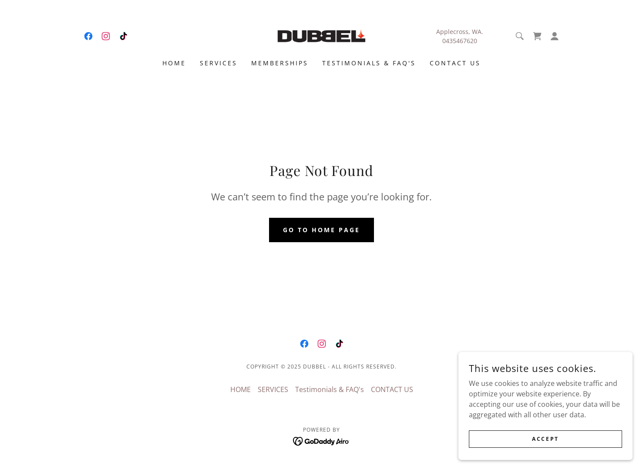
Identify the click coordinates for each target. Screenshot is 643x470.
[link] (88, 36)
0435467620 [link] (459, 41)
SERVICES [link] (218, 63)
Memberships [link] (279, 63)
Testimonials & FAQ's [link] (369, 63)
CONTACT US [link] (455, 63)
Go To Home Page (321, 230)
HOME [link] (174, 63)
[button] (554, 36)
